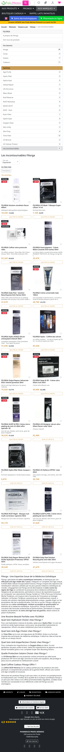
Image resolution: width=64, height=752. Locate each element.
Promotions (6, 171)
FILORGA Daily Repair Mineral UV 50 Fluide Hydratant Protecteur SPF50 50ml (15, 559)
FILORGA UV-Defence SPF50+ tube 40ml (46, 471)
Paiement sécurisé (32, 696)
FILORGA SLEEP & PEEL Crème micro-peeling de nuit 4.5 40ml (47, 515)
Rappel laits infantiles (42, 13)
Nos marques (46, 8)
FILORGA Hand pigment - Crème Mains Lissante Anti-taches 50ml (45, 248)
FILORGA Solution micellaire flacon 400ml (15, 206)
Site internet (32, 741)
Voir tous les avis (32, 726)
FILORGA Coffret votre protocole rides (14, 248)
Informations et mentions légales (32, 702)
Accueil (4, 27)
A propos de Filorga (10, 35)
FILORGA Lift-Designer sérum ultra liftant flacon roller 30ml (46, 425)
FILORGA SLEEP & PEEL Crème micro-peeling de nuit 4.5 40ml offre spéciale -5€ (15, 426)
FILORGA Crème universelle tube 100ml (46, 294)
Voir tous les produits (11, 40)
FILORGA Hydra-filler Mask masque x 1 (15, 471)
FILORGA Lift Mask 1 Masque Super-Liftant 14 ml (47, 206)
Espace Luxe (23, 27)
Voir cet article (48, 439)
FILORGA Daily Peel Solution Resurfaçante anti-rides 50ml (44, 558)
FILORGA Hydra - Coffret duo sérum (47, 336)
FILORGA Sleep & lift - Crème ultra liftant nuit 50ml (46, 381)
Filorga (32, 27)
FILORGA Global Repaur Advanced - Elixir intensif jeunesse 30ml (15, 381)
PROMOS (28, 8)
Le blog (21, 692)
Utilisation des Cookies (25, 708)
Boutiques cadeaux (14, 13)
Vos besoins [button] (7, 45)
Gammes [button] (6, 68)
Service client (42, 708)
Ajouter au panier (16, 217)
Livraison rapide (53, 692)
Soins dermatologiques (24, 18)
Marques (12, 27)
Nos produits (10, 8)
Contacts (8, 692)
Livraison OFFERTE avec (32, 22)
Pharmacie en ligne (51, 18)
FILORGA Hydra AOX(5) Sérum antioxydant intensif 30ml (13, 337)
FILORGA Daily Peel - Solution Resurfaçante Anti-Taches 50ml (13, 294)
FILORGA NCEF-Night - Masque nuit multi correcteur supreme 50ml (15, 515)
